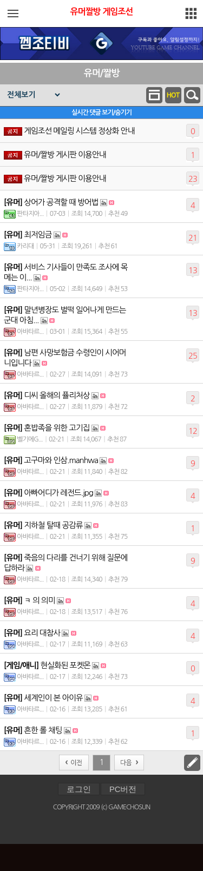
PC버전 (122, 789)
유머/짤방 (101, 73)
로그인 (79, 789)
